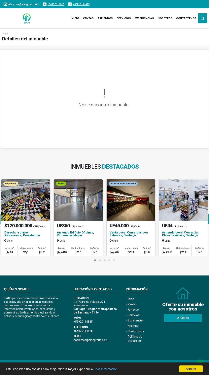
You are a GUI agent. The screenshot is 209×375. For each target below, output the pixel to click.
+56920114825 (56, 4)
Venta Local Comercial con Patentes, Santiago (129, 234)
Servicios (124, 18)
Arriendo (133, 309)
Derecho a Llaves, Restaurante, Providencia (22, 234)
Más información (106, 369)
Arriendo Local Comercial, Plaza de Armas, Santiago (180, 234)
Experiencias (144, 18)
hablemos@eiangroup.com (91, 340)
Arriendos (105, 18)
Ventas (88, 18)
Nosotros (165, 18)
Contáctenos (186, 18)
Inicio (74, 18)
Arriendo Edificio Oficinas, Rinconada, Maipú (75, 234)
